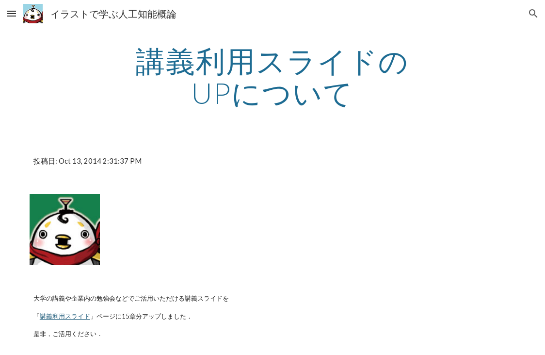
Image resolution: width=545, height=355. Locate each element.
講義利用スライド (65, 316)
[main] (272, 77)
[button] (11, 13)
